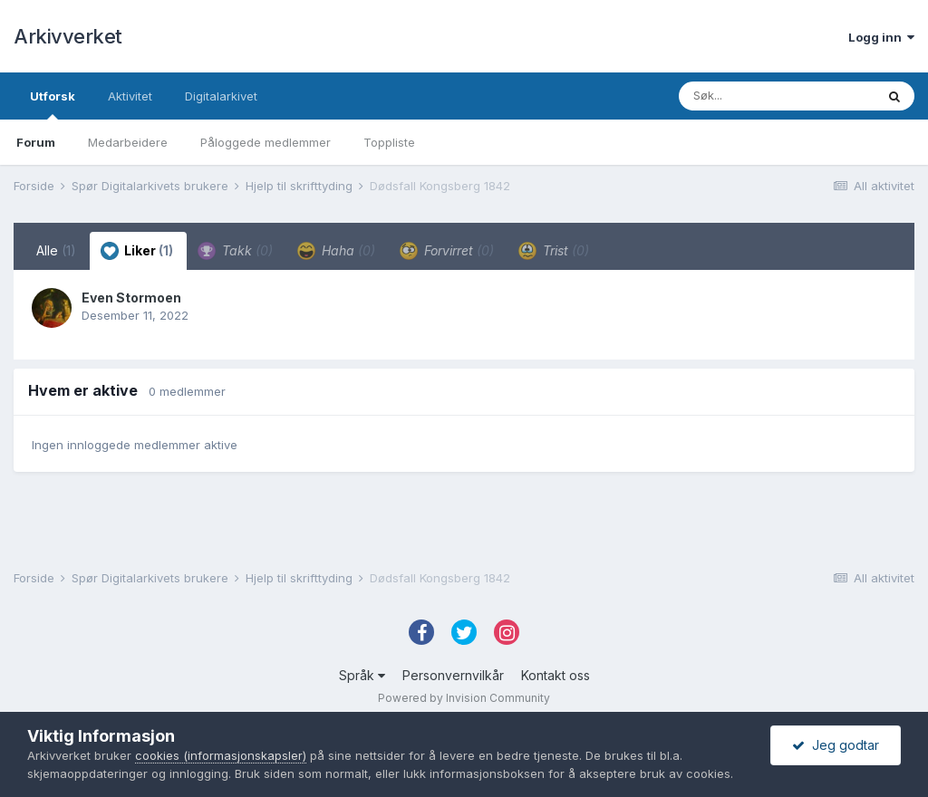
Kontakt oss (555, 675)
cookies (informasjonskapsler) (220, 755)
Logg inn (881, 37)
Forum (35, 142)
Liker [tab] (137, 251)
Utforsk (52, 104)
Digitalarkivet (221, 96)
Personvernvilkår (453, 675)
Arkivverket (68, 36)
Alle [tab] (56, 250)
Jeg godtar (835, 745)
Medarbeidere (128, 142)
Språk (362, 675)
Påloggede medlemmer (265, 142)
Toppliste (389, 142)
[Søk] (777, 96)
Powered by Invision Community (464, 698)
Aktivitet (130, 96)
